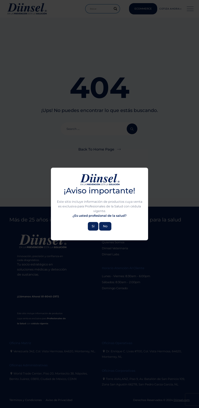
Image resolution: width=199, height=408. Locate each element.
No (105, 226)
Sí (93, 226)
